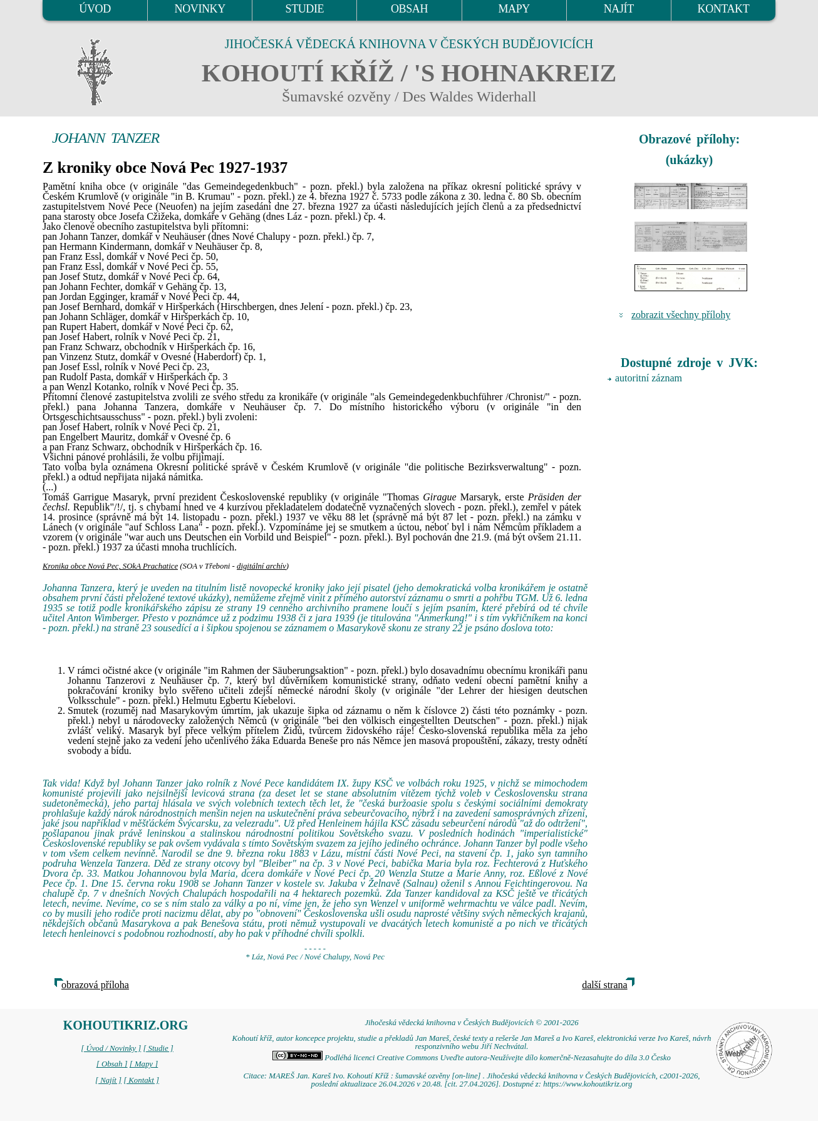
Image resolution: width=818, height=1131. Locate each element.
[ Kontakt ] (141, 1080)
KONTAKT (724, 9)
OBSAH (409, 9)
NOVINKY (200, 9)
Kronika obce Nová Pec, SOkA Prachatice (110, 566)
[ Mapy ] (144, 1064)
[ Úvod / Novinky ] (111, 1048)
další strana (604, 984)
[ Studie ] (158, 1048)
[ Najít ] (108, 1080)
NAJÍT (619, 9)
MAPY (513, 9)
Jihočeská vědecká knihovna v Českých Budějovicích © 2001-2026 (471, 1022)
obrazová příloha (95, 984)
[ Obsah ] (112, 1064)
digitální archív (261, 566)
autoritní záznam (648, 378)
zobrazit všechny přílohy (680, 314)
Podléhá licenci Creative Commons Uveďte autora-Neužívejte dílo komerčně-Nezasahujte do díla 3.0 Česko (471, 1057)
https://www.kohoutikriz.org (587, 1084)
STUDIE (305, 9)
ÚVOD (94, 9)
